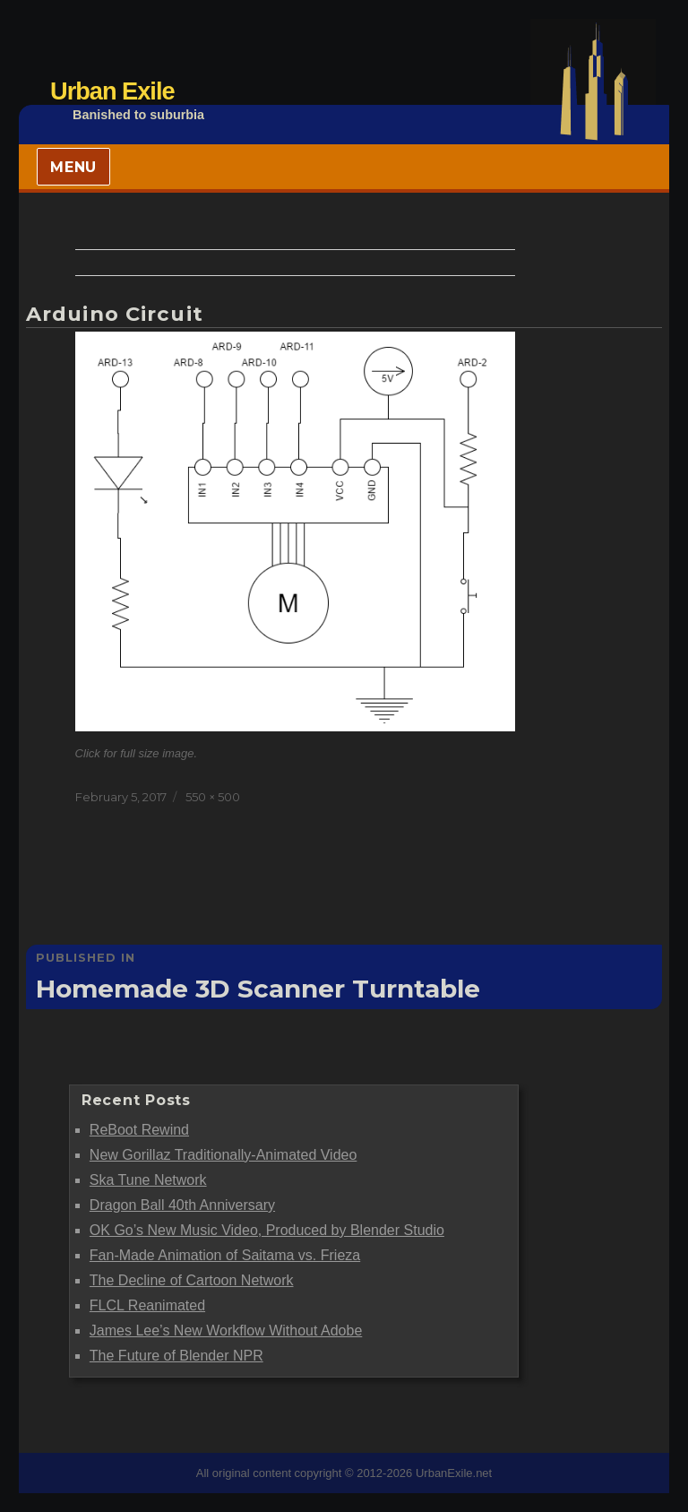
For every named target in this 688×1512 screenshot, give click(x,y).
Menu (73, 167)
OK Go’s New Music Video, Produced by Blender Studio (267, 1230)
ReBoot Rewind (139, 1129)
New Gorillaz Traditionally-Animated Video (223, 1154)
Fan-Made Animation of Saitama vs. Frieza (225, 1255)
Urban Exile (112, 91)
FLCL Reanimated (147, 1305)
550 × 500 (212, 797)
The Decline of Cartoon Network (192, 1280)
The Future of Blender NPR (176, 1355)
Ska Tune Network (148, 1180)
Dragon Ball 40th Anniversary (182, 1205)
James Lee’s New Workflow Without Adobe (226, 1330)
